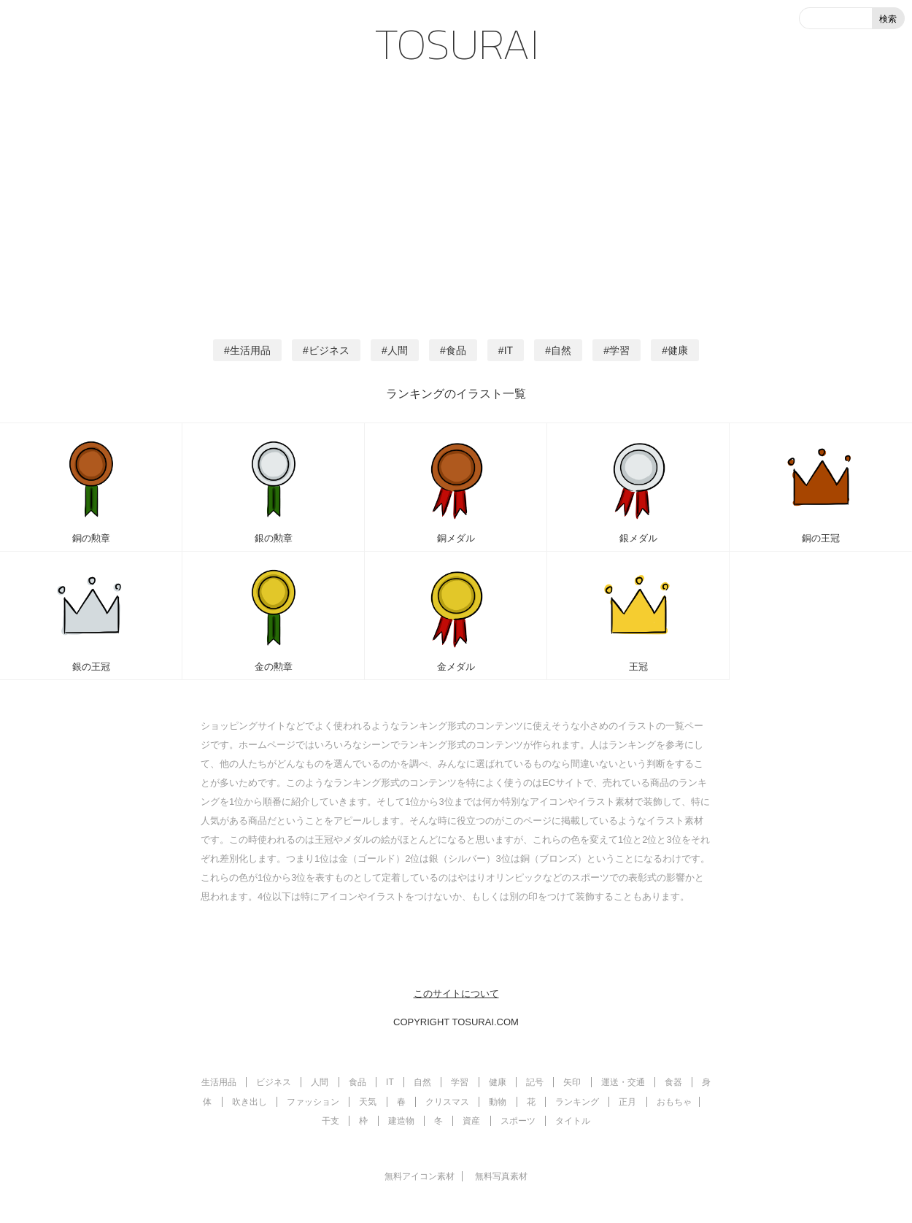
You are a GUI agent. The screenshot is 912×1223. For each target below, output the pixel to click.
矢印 (572, 1082)
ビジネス (329, 350)
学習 (619, 350)
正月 (627, 1102)
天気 (367, 1102)
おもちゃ (674, 1102)
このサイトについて (456, 993)
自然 (561, 350)
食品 (456, 350)
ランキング (577, 1102)
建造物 (401, 1121)
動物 (497, 1102)
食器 (673, 1082)
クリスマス (447, 1102)
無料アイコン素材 (419, 1176)
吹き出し (249, 1102)
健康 (678, 350)
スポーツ (518, 1121)
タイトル (572, 1121)
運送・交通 (623, 1082)
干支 (330, 1121)
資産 (471, 1121)
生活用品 (250, 350)
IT (508, 350)
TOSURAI (456, 44)
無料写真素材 (501, 1176)
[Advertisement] (456, 197)
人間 (397, 350)
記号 (535, 1082)
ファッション (313, 1102)
